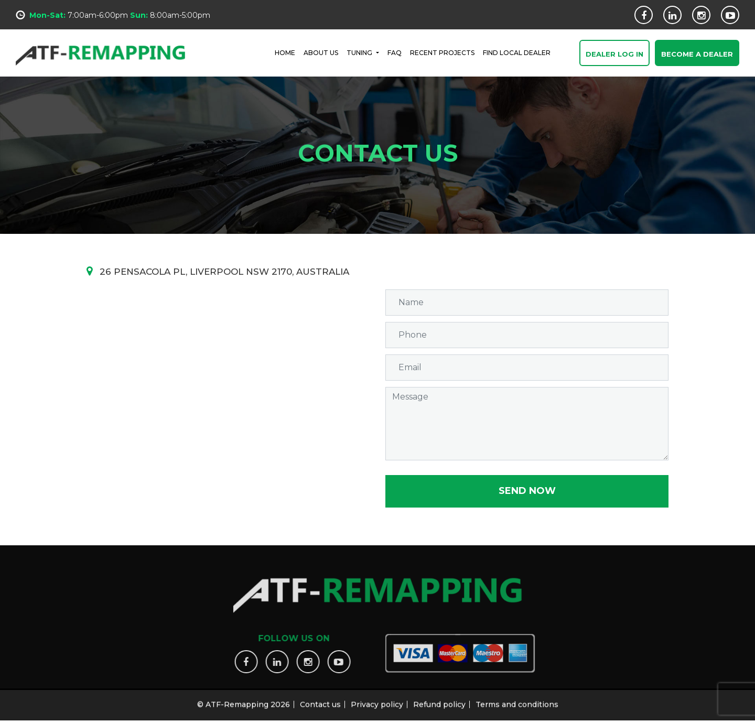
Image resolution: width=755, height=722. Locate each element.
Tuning (360, 53)
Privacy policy (377, 701)
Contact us (320, 701)
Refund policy (439, 701)
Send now (527, 491)
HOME (285, 53)
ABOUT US (321, 53)
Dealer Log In (614, 54)
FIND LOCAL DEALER (517, 53)
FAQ (394, 53)
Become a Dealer (697, 54)
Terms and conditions (517, 701)
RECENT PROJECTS (442, 53)
